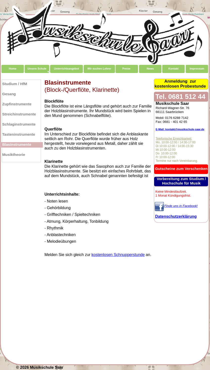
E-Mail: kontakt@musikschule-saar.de (180, 129)
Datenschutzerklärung (176, 216)
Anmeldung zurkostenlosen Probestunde (180, 84)
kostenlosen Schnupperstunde (118, 255)
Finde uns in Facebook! (181, 206)
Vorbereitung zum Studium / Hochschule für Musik (181, 181)
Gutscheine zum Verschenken (181, 168)
